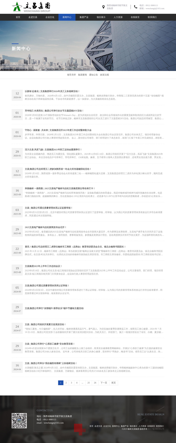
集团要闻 (82, 75)
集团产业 (84, 17)
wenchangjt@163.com (155, 8)
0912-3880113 (152, 5)
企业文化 (50, 17)
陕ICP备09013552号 (156, 429)
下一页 (104, 383)
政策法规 (104, 75)
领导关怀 (71, 75)
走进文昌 (32, 17)
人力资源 (118, 17)
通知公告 (93, 75)
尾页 (113, 383)
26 (95, 383)
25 (89, 383)
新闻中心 (67, 17)
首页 (18, 17)
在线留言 (135, 17)
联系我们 (152, 17)
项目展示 (101, 17)
